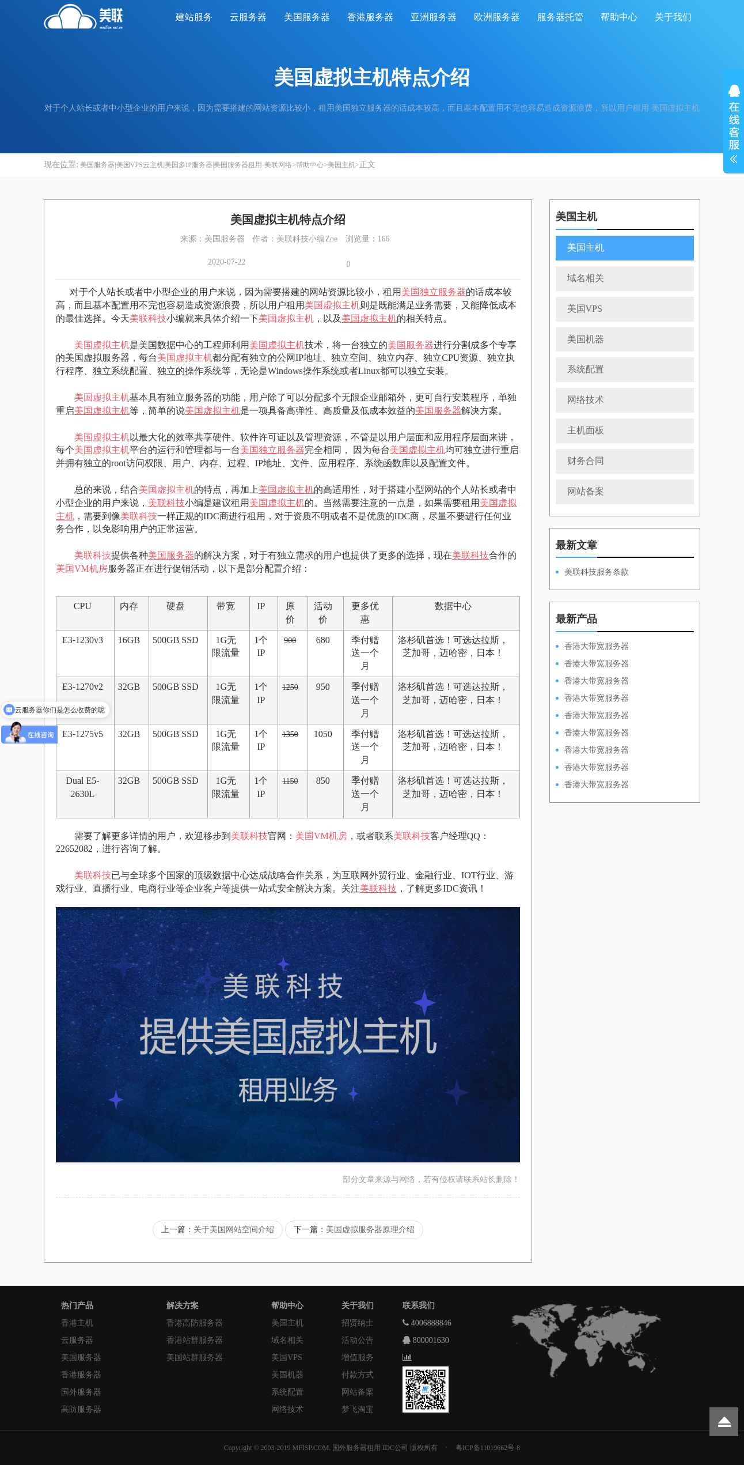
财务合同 (585, 461)
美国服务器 (307, 17)
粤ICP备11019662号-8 (487, 1448)
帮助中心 (619, 17)
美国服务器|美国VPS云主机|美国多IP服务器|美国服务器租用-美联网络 (186, 165)
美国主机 (341, 165)
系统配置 (585, 369)
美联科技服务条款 (596, 572)
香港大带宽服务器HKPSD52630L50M (592, 733)
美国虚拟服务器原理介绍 (370, 1229)
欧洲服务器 (497, 17)
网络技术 (585, 400)
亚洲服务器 (434, 17)
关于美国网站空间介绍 (233, 1229)
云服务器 (248, 17)
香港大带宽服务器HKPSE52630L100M (592, 682)
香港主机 (77, 1323)
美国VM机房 (82, 568)
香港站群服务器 (194, 1340)
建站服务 (194, 17)
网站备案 (585, 491)
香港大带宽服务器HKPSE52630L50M (592, 751)
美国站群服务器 (194, 1357)
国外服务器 (81, 1392)
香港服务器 (370, 17)
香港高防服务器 (194, 1323)
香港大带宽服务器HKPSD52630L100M (592, 664)
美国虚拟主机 (332, 305)
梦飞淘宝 (357, 1409)
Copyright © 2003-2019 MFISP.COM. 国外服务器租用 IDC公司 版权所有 (331, 1448)
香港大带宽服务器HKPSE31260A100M (592, 699)
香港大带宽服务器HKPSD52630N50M (592, 716)
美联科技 (148, 318)
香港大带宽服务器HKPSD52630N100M (592, 647)
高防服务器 (81, 1409)
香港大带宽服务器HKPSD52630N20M (592, 785)
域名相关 (585, 278)
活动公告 (357, 1340)
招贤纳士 (357, 1323)
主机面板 (585, 430)
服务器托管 (560, 17)
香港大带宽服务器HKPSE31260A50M (592, 768)
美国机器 (585, 339)
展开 (733, 126)
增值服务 (357, 1357)
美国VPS (584, 309)
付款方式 (357, 1374)
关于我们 (673, 17)
